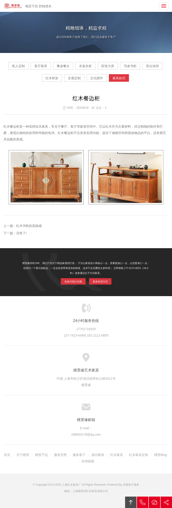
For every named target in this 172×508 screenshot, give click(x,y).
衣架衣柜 (85, 66)
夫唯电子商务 (131, 484)
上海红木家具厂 (71, 484)
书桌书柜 (130, 66)
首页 (7, 455)
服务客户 (79, 455)
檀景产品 (41, 455)
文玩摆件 (96, 78)
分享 (166, 502)
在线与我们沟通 (75, 280)
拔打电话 (142, 502)
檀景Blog (160, 455)
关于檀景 (22, 455)
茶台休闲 (152, 66)
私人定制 (18, 66)
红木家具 (116, 455)
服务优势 (60, 455)
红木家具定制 (138, 455)
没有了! (21, 233)
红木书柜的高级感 (29, 226)
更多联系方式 (98, 280)
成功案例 (97, 455)
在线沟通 (154, 502)
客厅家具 (40, 66)
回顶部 (130, 502)
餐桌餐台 (63, 66)
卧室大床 (107, 66)
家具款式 (119, 78)
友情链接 (88, 461)
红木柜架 (52, 78)
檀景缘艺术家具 (13, 6)
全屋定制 (74, 78)
